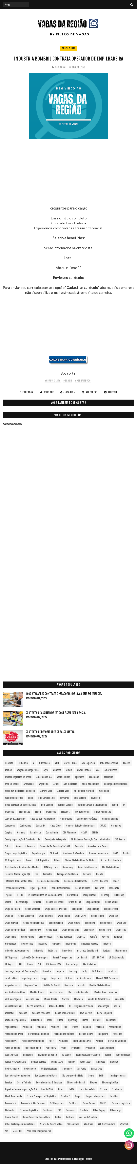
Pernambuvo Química (64, 1033)
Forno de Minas (82, 888)
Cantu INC (41, 825)
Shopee (93, 1082)
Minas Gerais (50, 999)
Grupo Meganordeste (33, 922)
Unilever (70, 1117)
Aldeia (69, 770)
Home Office (27, 943)
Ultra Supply (99, 1110)
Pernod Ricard (86, 1033)
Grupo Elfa (77, 908)
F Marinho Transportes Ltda (18, 881)
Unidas (58, 1117)
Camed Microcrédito (87, 818)
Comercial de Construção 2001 (55, 846)
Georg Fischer (89, 895)
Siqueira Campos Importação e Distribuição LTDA (29, 1089)
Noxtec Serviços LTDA (15, 1020)
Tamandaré (10, 1103)
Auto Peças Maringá (84, 790)
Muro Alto (119, 999)
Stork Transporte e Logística (41, 1096)
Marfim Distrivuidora (15, 992)
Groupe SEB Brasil (55, 902)
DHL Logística (42, 860)
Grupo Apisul (111, 902)
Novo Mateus (86, 1013)
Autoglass (104, 790)
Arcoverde (29, 783)
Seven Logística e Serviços (49, 1082)
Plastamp (63, 1040)
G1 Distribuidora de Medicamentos (45, 895)
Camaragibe (66, 818)
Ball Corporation (46, 797)
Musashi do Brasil (13, 1006)
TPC (59, 1110)
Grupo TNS (121, 929)
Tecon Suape (89, 1103)
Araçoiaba (94, 777)
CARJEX (103, 825)
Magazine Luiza (12, 985)
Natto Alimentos (35, 1006)
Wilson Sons (73, 1124)
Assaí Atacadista (90, 783)
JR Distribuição (116, 957)
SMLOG (71, 1089)
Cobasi (8, 846)
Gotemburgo (22, 902)
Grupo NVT (90, 922)
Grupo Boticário (12, 908)
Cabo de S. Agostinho (15, 818)
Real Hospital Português (88, 1054)
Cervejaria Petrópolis (55, 839)
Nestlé (117, 1006)
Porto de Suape (12, 1047)
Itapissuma (121, 950)
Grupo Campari (32, 908)
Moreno (65, 999)
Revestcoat (85, 1061)
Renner (71, 1061)
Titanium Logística (28, 1110)
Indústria (52, 950)
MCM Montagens (13, 999)
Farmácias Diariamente (76, 881)
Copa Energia (38, 853)
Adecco (126, 763)
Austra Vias (63, 790)
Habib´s (93, 936)
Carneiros (116, 825)
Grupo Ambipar (93, 902)
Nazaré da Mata (56, 1006)
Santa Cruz (96, 1068)
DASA (115, 853)
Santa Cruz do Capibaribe (17, 1075)
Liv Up (84, 971)
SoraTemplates (63, 1158)
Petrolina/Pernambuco (33, 1040)
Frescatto (114, 888)
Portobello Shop (33, 1047)
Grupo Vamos (27, 936)
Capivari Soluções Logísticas (80, 825)
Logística (56, 978)
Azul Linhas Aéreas (14, 797)
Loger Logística (29, 978)
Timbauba (9, 1110)
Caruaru (21, 832)
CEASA (84, 832)
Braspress (51, 811)
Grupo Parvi (35, 929)
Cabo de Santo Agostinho (42, 818)
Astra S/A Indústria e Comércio (20, 790)
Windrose (88, 1124)
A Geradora (44, 763)
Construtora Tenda (98, 846)
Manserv (69, 985)
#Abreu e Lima (53, 380)
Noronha (23, 1013)
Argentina (44, 783)
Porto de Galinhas (117, 1040)
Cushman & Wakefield (73, 853)
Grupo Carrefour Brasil (56, 908)
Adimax (8, 770)
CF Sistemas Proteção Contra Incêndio (90, 839)
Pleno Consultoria (82, 1040)
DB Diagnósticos (13, 860)
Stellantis (117, 1089)
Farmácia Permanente (48, 881)
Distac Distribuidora (111, 860)
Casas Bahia (52, 832)
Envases (87, 874)
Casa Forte (35, 832)
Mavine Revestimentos (105, 992)
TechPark (73, 1103)
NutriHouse (36, 1020)
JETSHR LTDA (98, 957)
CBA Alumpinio (69, 832)
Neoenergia (103, 1006)
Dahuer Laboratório (98, 853)
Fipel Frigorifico (38, 888)
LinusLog (73, 971)
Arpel (56, 783)
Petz (51, 1040)
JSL (20, 964)
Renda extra (57, 1061)
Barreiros (64, 797)
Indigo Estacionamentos (17, 950)
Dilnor (57, 860)
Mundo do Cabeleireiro (99, 999)
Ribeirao (114, 1061)
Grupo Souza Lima (70, 929)
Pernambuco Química (38, 1033)
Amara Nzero (111, 770)
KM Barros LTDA (53, 964)
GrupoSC (81, 936)
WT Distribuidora (106, 1124)
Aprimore (79, 777)
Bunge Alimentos (102, 811)
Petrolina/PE (11, 1040)
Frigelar (8, 895)
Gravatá (37, 902)
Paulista (55, 1027)
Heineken (118, 936)
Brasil (38, 811)
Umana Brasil (11, 1117)
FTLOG (20, 895)
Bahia (30, 797)
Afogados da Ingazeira (28, 770)
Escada (99, 874)
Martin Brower (37, 992)
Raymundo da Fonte (47, 1054)
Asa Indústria (70, 783)
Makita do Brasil (52, 985)
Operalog (72, 1020)
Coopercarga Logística (16, 853)
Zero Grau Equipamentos (39, 1131)
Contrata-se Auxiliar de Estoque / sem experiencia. (56, 712)
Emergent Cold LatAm (67, 874)
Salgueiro (67, 1068)
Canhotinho (25, 825)
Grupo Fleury (93, 908)
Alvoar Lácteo (84, 770)
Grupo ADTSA (74, 902)
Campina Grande (110, 818)
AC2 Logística (88, 763)
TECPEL (103, 1103)
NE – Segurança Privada (81, 1006)
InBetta (107, 943)
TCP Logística (57, 1103)
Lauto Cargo (72, 964)
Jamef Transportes (62, 957)
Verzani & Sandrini (88, 1117)
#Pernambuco (83, 380)
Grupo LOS (113, 915)
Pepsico (87, 1027)
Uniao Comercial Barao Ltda (36, 1117)
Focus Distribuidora (60, 888)
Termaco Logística (120, 1103)
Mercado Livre (32, 999)
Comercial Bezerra (25, 846)
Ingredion (67, 950)
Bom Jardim (47, 804)
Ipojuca (106, 950)
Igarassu (56, 943)
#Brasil (67, 380)
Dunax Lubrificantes (87, 867)
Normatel (9, 1013)
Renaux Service (38, 1061)
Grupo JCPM (80, 915)
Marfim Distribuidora (99, 985)
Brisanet (65, 811)
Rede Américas (123, 1054)
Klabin (30, 964)
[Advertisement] (68, 178)
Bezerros (95, 797)
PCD (66, 1027)
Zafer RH (17, 1131)
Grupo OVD (122, 922)
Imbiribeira (71, 943)
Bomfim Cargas (65, 804)
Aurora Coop (46, 790)
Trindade (84, 1110)
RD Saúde (66, 1054)
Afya (46, 770)
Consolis (79, 846)
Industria (38, 950)
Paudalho (41, 1027)
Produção (90, 1047)
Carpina (8, 832)
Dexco (28, 860)
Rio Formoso (30, 1068)
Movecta (78, 999)
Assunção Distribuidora (115, 783)
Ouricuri (97, 1020)
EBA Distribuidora (110, 867)
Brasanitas (24, 811)
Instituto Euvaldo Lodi (87, 950)
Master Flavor (57, 992)
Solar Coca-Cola (87, 1089)
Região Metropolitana (15, 1061)
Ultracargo (115, 1110)
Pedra (75, 1027)
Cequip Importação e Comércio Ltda (22, 839)
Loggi (44, 978)
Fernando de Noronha (15, 888)
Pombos (99, 1040)
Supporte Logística (95, 1096)
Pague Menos (11, 1027)
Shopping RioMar (110, 1082)
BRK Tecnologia (82, 811)
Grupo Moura (74, 922)
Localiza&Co (11, 978)
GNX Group (119, 895)
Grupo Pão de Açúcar (15, 929)
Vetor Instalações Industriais (20, 1124)
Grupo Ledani (97, 915)
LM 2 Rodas (97, 971)
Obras (49, 1020)
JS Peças (9, 964)
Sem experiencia (117, 1075)
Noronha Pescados (41, 1013)
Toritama (47, 1110)
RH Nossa (100, 1061)
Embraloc (47, 874)
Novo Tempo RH (104, 1013)
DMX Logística (51, 867)
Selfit (102, 1075)
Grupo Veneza (45, 936)
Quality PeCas (11, 1054)
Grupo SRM (89, 929)
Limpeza (60, 971)
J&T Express (11, 957)
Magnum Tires (32, 985)
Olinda (60, 1020)
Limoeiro (47, 971)
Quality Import (107, 1047)
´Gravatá (9, 763)
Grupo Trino (10, 936)
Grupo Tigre (105, 929)
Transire (70, 1110)
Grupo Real (51, 929)
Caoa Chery (55, 825)
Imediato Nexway (89, 943)
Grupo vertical (64, 936)
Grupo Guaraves (26, 915)
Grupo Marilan (11, 922)
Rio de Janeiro (12, 1068)
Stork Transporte (13, 1096)
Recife (108, 1054)
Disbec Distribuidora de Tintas (80, 860)
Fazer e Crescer (100, 881)
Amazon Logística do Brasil (18, 777)
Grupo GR (9, 915)
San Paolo (81, 1068)
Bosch (115, 804)
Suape (78, 1096)
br (124, 804)
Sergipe (8, 1082)
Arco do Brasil (12, 783)
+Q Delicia (23, 763)
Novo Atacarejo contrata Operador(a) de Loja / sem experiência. (64, 693)
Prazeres (76, 1047)
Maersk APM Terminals (107, 978)
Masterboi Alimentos (78, 992)
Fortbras (99, 888)
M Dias (69, 978)
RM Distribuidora (49, 1068)
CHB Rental (120, 839)
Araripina (108, 777)
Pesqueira (103, 1033)
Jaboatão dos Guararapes (35, 957)
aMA (98, 770)
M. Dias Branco (84, 978)
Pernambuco (115, 1027)
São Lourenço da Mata (72, 1075)
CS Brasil (54, 853)
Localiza (112, 971)
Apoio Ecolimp (63, 777)
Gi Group (105, 895)
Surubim (113, 1096)
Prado (64, 1047)
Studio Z (65, 1096)
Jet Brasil (82, 957)
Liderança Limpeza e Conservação (21, 971)
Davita (126, 853)
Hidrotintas (10, 943)
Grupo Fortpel (111, 908)
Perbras (100, 1027)
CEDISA (95, 832)
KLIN (39, 964)
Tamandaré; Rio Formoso (33, 1103)
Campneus (10, 825)
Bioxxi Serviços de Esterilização (20, 804)
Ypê (6, 1131)
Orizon (85, 1020)
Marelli (81, 985)
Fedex (116, 881)
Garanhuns (72, 895)
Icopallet (42, 943)
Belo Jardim (80, 797)
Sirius (61, 1089)
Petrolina (117, 1033)
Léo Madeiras (89, 964)
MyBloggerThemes (83, 1158)
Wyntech (124, 1124)
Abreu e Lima (68, 48)
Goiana (8, 902)
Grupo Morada (56, 922)
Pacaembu (111, 1020)
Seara (91, 1075)
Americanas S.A (44, 777)
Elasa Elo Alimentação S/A (17, 874)
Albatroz (57, 770)
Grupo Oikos (106, 922)
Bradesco (9, 811)
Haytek (105, 936)
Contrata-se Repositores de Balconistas (50, 731)
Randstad (28, 1054)
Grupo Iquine (64, 915)
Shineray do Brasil (76, 1082)
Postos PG (51, 1047)
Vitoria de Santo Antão (51, 1124)
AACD (57, 763)
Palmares (27, 1027)
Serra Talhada (24, 1082)
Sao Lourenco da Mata (46, 1075)
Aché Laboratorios (109, 763)
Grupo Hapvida (46, 915)
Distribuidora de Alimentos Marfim (22, 867)
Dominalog (68, 867)
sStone (103, 1089)
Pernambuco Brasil (14, 1033)
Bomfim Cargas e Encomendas (92, 804)
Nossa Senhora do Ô (65, 1013)
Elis (36, 874)
